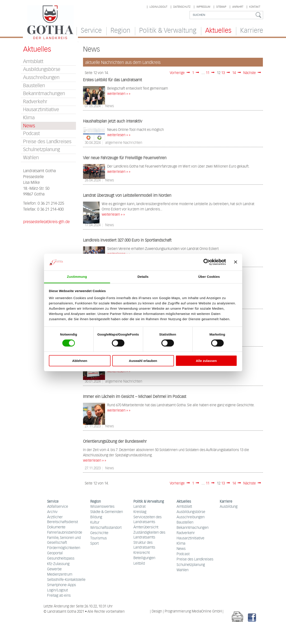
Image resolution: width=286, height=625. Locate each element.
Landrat (139, 507)
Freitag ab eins (59, 596)
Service (91, 30)
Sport (94, 544)
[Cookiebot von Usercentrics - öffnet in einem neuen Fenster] (206, 262)
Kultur (95, 522)
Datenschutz (181, 6)
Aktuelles (218, 30)
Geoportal (55, 553)
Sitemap (221, 6)
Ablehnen (79, 361)
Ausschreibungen (41, 77)
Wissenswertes (102, 507)
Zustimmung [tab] (77, 276)
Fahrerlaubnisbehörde (64, 533)
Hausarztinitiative (41, 109)
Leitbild (139, 564)
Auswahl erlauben (143, 361)
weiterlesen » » (118, 94)
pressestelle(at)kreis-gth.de (46, 222)
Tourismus (98, 538)
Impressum (203, 6)
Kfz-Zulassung (58, 564)
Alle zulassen (206, 361)
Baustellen (34, 86)
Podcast (31, 133)
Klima (29, 118)
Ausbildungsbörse (41, 69)
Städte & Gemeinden (106, 512)
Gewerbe (54, 569)
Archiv (52, 512)
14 (234, 73)
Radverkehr (35, 102)
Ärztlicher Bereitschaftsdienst (62, 519)
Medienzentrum (59, 575)
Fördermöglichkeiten (63, 548)
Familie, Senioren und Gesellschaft (64, 540)
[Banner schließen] (235, 262)
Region (120, 30)
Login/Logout (158, 6)
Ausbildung (229, 507)
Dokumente (56, 527)
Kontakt (254, 6)
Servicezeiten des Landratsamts (147, 519)
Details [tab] (143, 276)
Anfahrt (237, 6)
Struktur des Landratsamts (144, 545)
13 (223, 73)
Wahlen (31, 158)
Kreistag (139, 512)
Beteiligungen (144, 558)
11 (207, 73)
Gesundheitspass (60, 558)
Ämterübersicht (145, 527)
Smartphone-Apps (61, 585)
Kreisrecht (141, 553)
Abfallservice (57, 507)
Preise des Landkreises (47, 142)
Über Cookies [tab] (209, 276)
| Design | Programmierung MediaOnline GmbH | (186, 611)
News (181, 549)
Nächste (249, 73)
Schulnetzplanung (41, 149)
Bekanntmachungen (44, 93)
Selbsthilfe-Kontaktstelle (66, 580)
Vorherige (177, 73)
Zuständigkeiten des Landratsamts (149, 535)
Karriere (251, 30)
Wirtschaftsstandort (106, 528)
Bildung (96, 517)
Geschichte (99, 533)
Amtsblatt (33, 61)
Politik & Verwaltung (167, 30)
